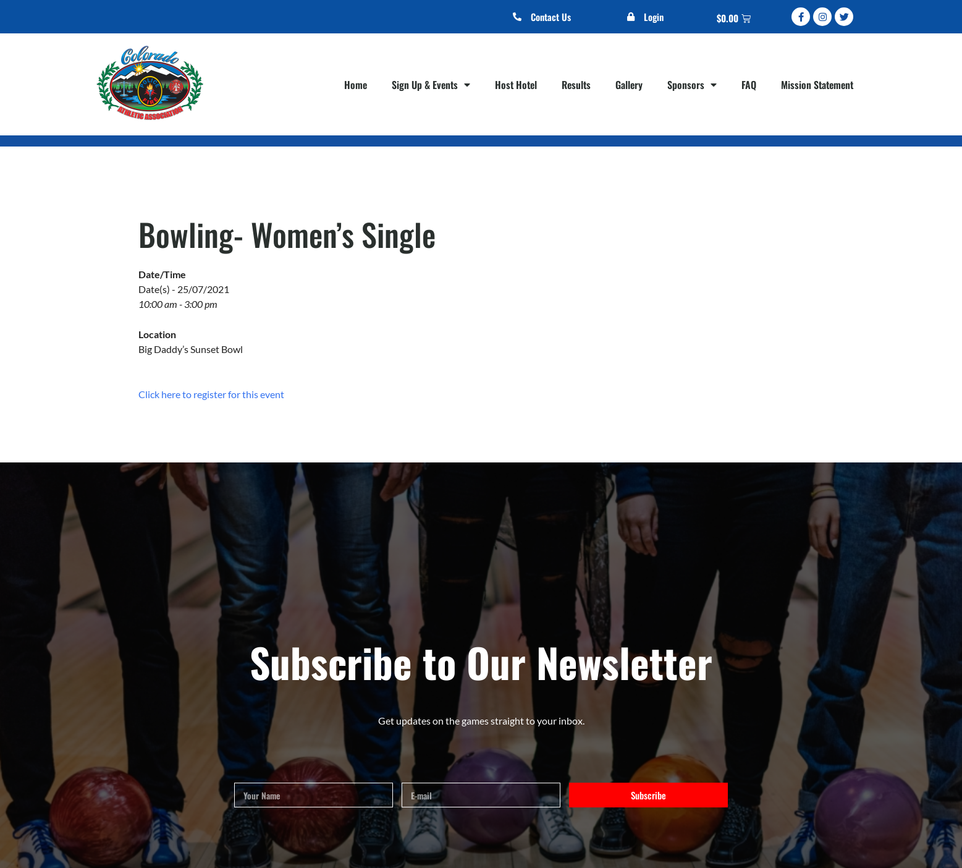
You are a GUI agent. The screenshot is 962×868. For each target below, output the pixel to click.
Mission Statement (817, 84)
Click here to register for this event (211, 394)
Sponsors (692, 85)
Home (355, 84)
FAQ (748, 84)
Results (576, 84)
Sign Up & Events (431, 85)
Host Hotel (516, 84)
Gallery (629, 84)
